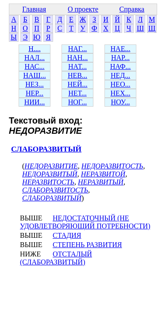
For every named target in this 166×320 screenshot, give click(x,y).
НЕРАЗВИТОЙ (103, 174)
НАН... (77, 57)
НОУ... (120, 102)
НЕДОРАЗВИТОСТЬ (112, 166)
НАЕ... (121, 48)
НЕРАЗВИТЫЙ (101, 182)
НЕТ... (77, 93)
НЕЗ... (34, 84)
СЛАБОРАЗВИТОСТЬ (55, 190)
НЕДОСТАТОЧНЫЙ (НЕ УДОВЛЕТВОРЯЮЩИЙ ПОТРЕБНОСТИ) (85, 222)
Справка (132, 9)
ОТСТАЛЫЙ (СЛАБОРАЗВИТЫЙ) (56, 258)
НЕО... (121, 84)
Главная (34, 9)
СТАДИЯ (67, 235)
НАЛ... (34, 57)
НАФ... (120, 66)
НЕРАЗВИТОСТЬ (48, 182)
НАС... (35, 66)
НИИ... (34, 102)
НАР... (120, 57)
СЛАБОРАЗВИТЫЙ (46, 149)
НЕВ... (77, 75)
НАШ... (34, 75)
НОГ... (77, 102)
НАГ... (77, 48)
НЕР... (34, 93)
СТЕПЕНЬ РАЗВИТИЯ (87, 244)
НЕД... (120, 75)
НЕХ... (121, 93)
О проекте (83, 9)
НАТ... (77, 66)
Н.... (34, 48)
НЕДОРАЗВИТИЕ (50, 166)
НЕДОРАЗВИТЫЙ (49, 174)
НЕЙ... (78, 84)
